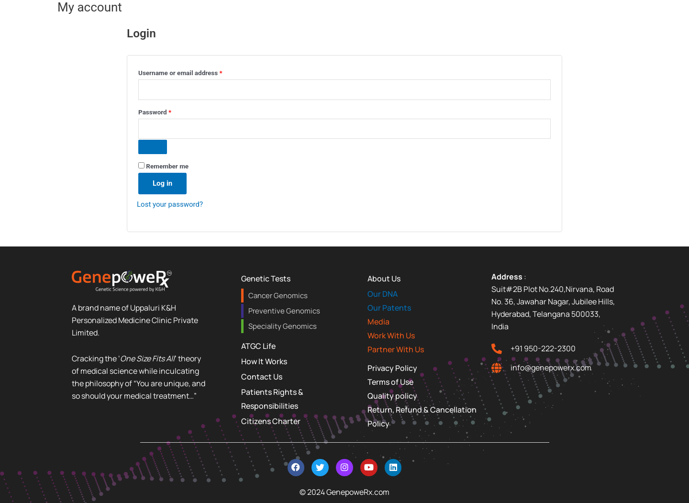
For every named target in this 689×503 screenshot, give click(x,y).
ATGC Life (258, 346)
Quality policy (392, 396)
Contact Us (261, 376)
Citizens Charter (270, 421)
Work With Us (391, 335)
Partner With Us (395, 349)
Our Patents (389, 307)
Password (167, 111)
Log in (162, 183)
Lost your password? (170, 204)
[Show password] (152, 147)
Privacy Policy (392, 368)
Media (378, 321)
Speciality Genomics (282, 326)
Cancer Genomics (278, 296)
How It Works (264, 361)
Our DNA (382, 294)
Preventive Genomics (284, 311)
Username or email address (193, 72)
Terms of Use (390, 382)
